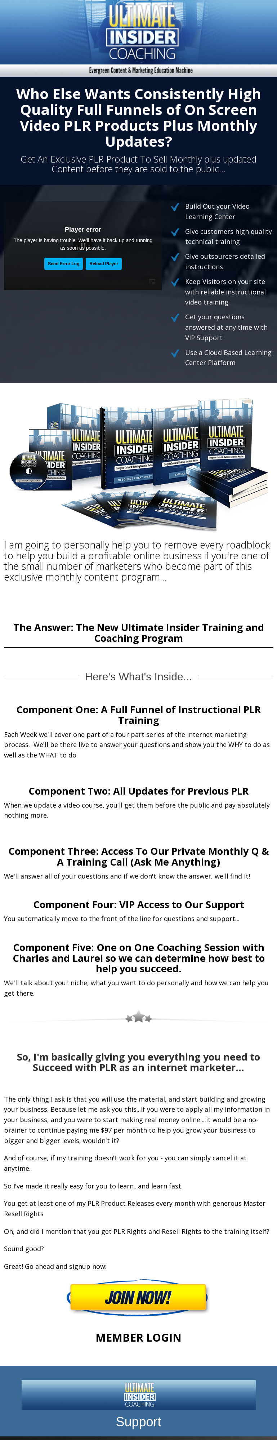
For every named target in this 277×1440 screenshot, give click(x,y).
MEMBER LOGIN (138, 1337)
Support (138, 1421)
